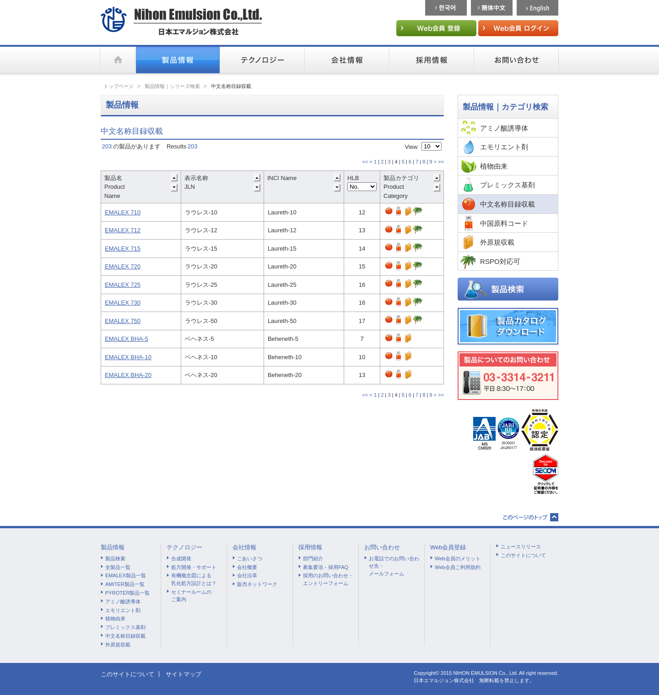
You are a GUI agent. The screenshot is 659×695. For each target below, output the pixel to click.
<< (365, 161)
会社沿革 (247, 575)
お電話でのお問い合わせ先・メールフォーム (394, 566)
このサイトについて (523, 555)
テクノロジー (184, 547)
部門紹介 (313, 558)
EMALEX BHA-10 (128, 357)
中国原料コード (504, 223)
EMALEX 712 (122, 230)
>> (441, 161)
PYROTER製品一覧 (127, 593)
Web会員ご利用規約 (458, 567)
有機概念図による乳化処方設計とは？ (193, 579)
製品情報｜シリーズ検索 (172, 86)
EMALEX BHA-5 (126, 338)
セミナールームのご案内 (191, 595)
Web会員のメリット (458, 558)
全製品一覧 (117, 567)
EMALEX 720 (122, 266)
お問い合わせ (382, 547)
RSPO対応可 (500, 261)
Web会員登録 (448, 547)
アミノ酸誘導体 (504, 128)
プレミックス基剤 (507, 185)
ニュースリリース (521, 546)
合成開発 (181, 558)
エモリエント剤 (504, 147)
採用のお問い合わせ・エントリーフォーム (328, 579)
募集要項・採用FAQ (325, 567)
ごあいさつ (249, 558)
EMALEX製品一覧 (125, 575)
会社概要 (247, 567)
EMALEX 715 (122, 248)
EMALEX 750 (122, 320)
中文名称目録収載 (507, 204)
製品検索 (115, 558)
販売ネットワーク (257, 584)
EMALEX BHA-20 (128, 375)
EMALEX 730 (122, 302)
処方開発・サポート (193, 567)
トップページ (118, 86)
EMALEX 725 (122, 284)
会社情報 (244, 547)
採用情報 (310, 547)
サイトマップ (183, 674)
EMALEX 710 (122, 212)
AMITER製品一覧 (125, 584)
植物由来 (494, 166)
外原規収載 (497, 242)
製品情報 (112, 547)
